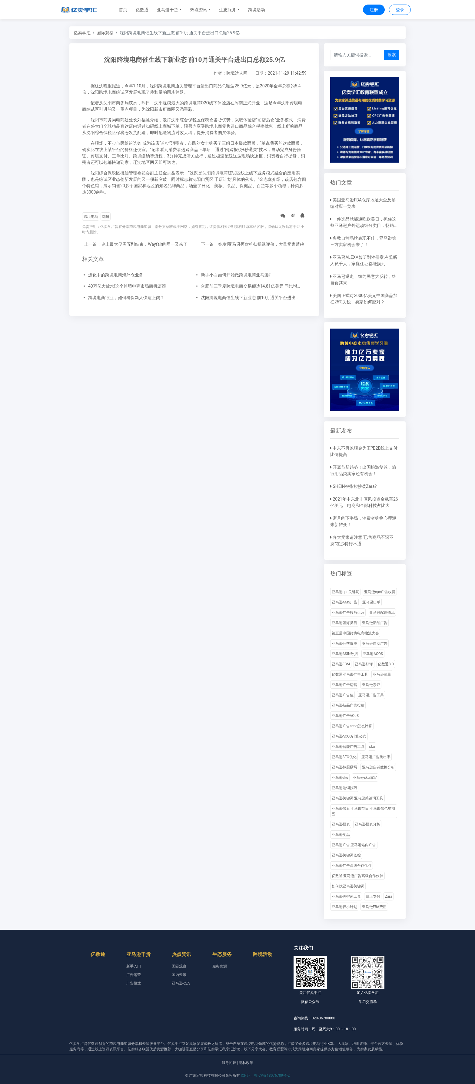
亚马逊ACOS (373, 654)
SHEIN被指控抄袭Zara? (355, 486)
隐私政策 (246, 1063)
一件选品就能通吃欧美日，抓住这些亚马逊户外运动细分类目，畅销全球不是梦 (364, 225)
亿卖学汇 (82, 32)
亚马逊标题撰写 (344, 767)
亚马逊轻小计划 (344, 907)
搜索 (391, 54)
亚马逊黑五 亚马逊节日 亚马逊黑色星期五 (363, 811)
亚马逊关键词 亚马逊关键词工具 (358, 798)
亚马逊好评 (364, 664)
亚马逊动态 (181, 983)
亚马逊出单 (371, 602)
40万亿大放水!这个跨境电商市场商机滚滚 (127, 286)
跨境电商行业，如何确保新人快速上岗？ (126, 297)
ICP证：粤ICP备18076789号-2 (265, 1075)
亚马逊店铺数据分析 (378, 767)
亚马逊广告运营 (344, 685)
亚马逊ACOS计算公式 (349, 736)
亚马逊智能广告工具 (348, 747)
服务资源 (219, 966)
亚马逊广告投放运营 (348, 612)
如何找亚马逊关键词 (348, 886)
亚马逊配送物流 (382, 612)
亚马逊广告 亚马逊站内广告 (354, 845)
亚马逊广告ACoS (345, 716)
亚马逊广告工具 (371, 695)
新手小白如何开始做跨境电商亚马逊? (236, 274)
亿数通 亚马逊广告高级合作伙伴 (358, 876)
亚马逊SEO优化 (344, 757)
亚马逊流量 (382, 674)
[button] (169, 10)
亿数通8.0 (386, 664)
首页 (123, 9)
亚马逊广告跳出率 (375, 757)
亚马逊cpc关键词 (345, 592)
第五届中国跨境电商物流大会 (355, 633)
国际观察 (105, 32)
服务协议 (229, 1063)
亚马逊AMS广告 (344, 602)
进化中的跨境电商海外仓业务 (115, 274)
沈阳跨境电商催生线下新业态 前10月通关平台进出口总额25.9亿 (251, 297)
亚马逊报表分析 (367, 824)
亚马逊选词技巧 (344, 788)
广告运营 (133, 975)
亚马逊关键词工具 (346, 896)
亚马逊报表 (341, 824)
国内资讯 (179, 975)
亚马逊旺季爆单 (344, 643)
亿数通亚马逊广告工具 (350, 674)
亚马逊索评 (371, 685)
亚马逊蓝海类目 (344, 623)
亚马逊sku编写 (365, 777)
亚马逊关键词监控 (346, 855)
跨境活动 (256, 9)
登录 (400, 9)
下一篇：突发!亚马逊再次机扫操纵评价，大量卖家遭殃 (252, 244)
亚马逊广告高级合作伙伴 (352, 865)
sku (372, 747)
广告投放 (133, 983)
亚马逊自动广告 (374, 643)
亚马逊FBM (341, 664)
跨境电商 (91, 216)
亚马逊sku (340, 777)
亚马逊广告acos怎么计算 (352, 726)
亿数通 (142, 9)
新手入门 (133, 966)
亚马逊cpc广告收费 (379, 592)
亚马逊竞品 (341, 834)
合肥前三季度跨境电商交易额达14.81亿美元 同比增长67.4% (251, 286)
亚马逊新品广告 (374, 623)
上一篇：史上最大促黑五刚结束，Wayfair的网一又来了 (136, 244)
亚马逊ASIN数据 (345, 654)
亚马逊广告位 (343, 695)
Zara (388, 896)
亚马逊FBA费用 (374, 907)
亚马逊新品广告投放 (348, 705)
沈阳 (105, 216)
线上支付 (373, 896)
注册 (374, 9)
